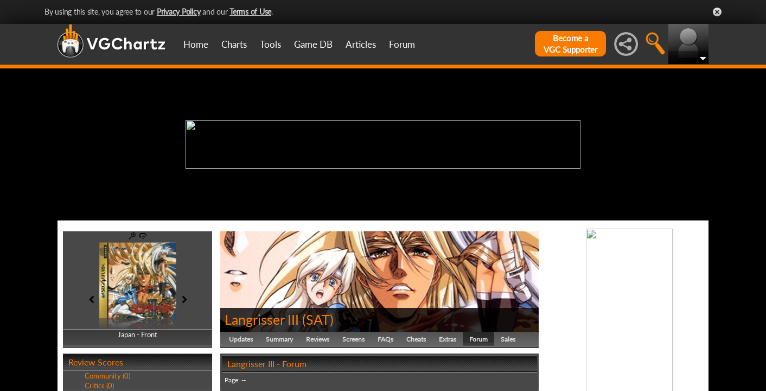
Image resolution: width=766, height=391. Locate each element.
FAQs (385, 339)
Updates (241, 339)
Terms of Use (250, 11)
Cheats (416, 339)
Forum (402, 44)
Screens (353, 339)
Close (717, 12)
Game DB (313, 44)
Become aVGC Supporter (570, 43)
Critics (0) (99, 385)
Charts (234, 44)
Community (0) (107, 375)
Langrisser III (262, 319)
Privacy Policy (179, 11)
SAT (318, 319)
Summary (279, 339)
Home (195, 44)
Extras (447, 339)
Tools (270, 44)
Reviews (317, 339)
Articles (361, 44)
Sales (508, 339)
